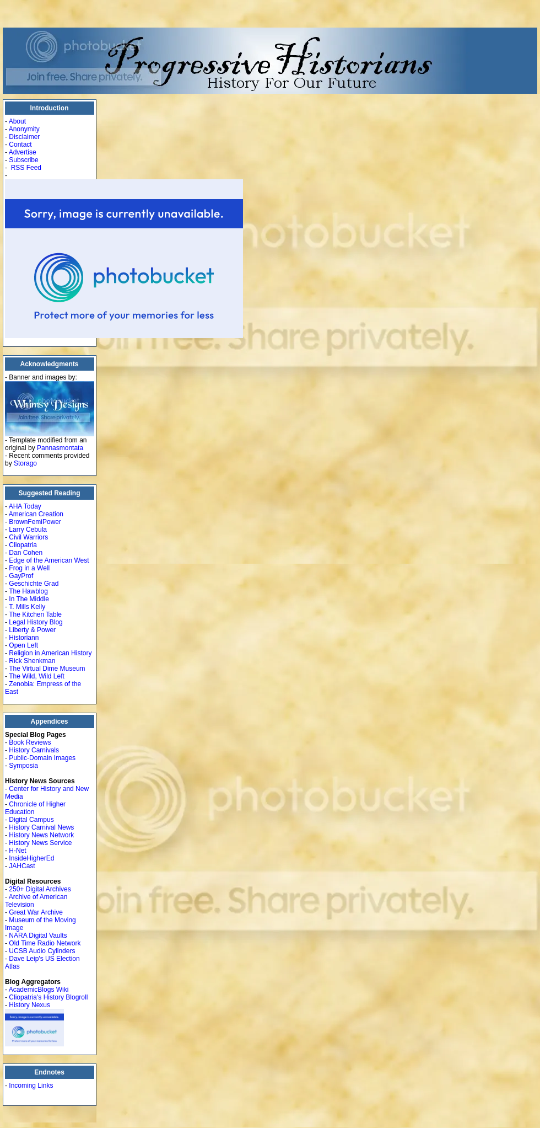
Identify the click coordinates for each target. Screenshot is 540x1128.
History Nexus (29, 1005)
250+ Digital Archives (40, 889)
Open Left (23, 645)
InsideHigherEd (31, 858)
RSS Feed (26, 168)
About (17, 121)
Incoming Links (31, 1085)
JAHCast (22, 866)
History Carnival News (41, 827)
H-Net (17, 850)
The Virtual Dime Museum (47, 668)
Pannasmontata (60, 448)
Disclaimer (24, 137)
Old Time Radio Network (44, 943)
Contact (20, 144)
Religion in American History (50, 653)
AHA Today (25, 506)
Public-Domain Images (42, 758)
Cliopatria (23, 545)
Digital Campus (31, 820)
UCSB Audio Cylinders (42, 951)
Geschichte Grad (33, 583)
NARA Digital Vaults (38, 935)
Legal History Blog (35, 622)
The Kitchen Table (35, 614)
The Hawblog (28, 591)
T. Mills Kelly (27, 607)
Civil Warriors (28, 537)
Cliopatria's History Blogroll (48, 997)
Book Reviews (30, 742)
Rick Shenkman (32, 661)
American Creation (36, 514)
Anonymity (24, 129)
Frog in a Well (29, 568)
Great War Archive (36, 912)
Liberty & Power (32, 630)
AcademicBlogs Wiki (39, 989)
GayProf (21, 576)
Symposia (23, 765)
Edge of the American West (49, 560)
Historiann (24, 637)
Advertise (22, 152)
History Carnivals (34, 750)
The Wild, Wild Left (36, 676)
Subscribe (23, 160)
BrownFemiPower (35, 522)
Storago (25, 463)
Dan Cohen (25, 553)
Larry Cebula (28, 529)
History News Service (40, 843)
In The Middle (29, 599)
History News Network (41, 835)
